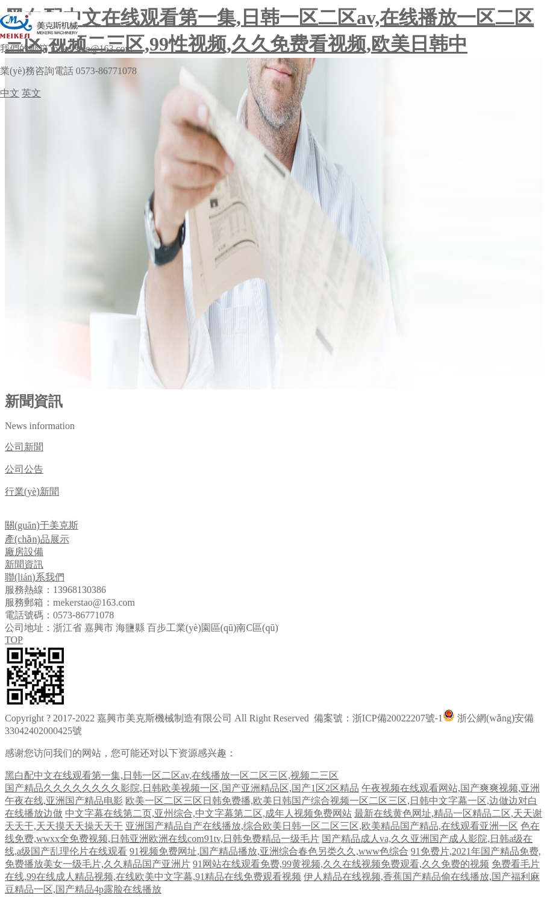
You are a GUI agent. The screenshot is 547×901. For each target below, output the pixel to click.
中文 (9, 93)
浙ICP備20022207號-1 (397, 718)
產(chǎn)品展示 (37, 539)
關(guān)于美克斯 (41, 525)
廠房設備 (24, 552)
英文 (31, 93)
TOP (14, 640)
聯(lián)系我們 (34, 577)
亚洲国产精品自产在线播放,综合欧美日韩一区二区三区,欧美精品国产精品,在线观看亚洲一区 (321, 826)
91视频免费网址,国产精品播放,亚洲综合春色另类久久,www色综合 (269, 851)
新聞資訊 (24, 564)
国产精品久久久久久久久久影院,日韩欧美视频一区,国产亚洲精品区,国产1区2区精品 (182, 788)
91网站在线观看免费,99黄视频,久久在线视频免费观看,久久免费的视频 (341, 864)
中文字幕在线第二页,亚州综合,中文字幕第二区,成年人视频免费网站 (208, 813)
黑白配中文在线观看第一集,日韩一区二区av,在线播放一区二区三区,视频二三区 (172, 775)
